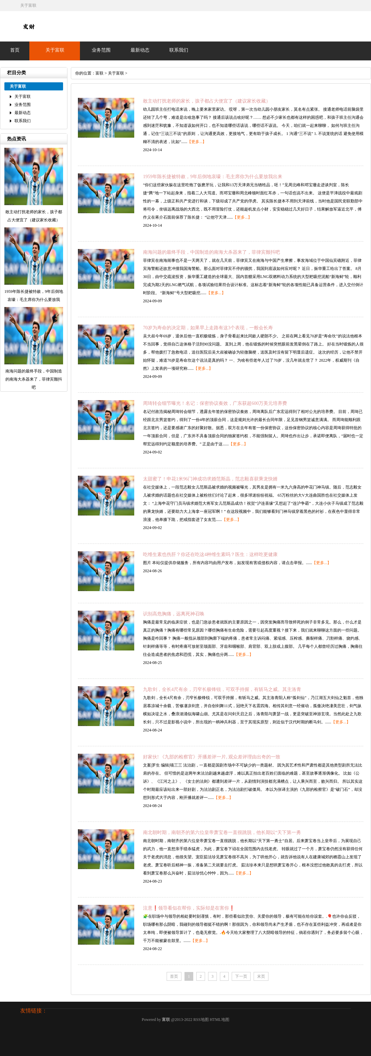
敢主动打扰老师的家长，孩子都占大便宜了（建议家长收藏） (206, 101)
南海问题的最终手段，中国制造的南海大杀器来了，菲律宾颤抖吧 (211, 252)
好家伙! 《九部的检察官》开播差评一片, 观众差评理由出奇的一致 (211, 756)
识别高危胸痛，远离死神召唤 (173, 613)
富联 (99, 73)
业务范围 (101, 50)
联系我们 (178, 50)
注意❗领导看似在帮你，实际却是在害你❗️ (189, 908)
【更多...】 (196, 141)
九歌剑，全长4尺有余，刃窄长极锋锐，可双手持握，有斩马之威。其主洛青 (222, 689)
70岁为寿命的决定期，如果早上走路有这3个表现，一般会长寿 (208, 327)
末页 (261, 976)
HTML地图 (219, 1019)
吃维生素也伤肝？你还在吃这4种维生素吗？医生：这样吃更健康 (210, 554)
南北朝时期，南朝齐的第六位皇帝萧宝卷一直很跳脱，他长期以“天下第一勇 (222, 832)
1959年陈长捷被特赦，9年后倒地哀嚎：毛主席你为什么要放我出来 (212, 176)
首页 (15, 50)
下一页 (241, 976)
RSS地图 (200, 1019)
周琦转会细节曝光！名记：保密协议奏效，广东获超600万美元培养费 (215, 403)
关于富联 (55, 50)
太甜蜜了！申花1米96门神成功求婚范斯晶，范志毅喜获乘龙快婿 (210, 478)
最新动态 (140, 50)
